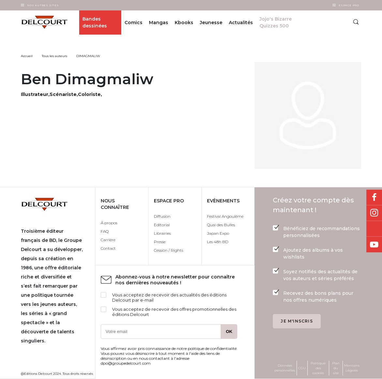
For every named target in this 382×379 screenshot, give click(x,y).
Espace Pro (349, 5)
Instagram (374, 213)
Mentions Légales (352, 367)
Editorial (162, 224)
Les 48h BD (217, 241)
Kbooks (184, 22)
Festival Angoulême (225, 216)
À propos (109, 222)
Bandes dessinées (94, 22)
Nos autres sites (43, 5)
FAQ (105, 231)
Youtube (374, 244)
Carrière (108, 239)
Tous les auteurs (54, 56)
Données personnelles (284, 367)
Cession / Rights (168, 250)
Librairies (162, 233)
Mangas (158, 22)
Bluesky (374, 229)
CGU (302, 368)
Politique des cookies (318, 368)
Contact (108, 248)
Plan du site (336, 368)
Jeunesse (211, 22)
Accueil (27, 56)
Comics (133, 22)
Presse (160, 241)
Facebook (374, 197)
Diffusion (162, 216)
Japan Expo (218, 233)
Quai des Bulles (221, 224)
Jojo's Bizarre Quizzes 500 (275, 22)
